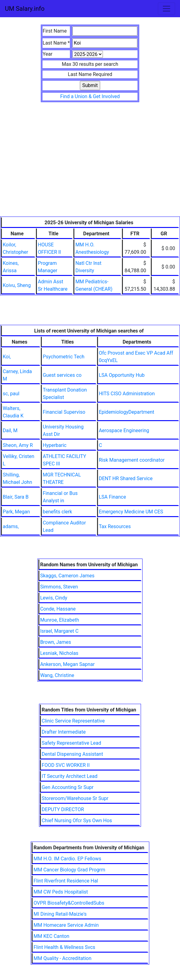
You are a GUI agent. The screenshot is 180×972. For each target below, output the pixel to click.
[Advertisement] (90, 170)
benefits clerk (57, 512)
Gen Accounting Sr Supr (68, 787)
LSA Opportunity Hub (122, 375)
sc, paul (11, 393)
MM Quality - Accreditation (62, 958)
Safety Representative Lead (71, 743)
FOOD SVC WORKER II (66, 765)
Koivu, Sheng (17, 285)
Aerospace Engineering (124, 430)
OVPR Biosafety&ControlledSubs (68, 903)
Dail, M (10, 430)
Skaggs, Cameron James (67, 576)
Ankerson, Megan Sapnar (67, 664)
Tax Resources (115, 526)
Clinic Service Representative (73, 721)
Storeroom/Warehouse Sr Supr (75, 798)
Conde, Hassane (58, 609)
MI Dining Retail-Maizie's (60, 914)
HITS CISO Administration (127, 393)
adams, (11, 526)
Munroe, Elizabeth (59, 620)
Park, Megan (16, 512)
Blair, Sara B (16, 497)
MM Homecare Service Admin (66, 925)
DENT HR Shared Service (126, 478)
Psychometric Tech (63, 357)
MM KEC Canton (51, 936)
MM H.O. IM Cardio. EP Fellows (67, 859)
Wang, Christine (57, 675)
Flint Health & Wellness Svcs (64, 947)
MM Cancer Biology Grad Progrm (69, 870)
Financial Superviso (64, 412)
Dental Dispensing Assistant (72, 754)
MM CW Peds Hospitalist (60, 892)
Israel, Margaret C (59, 631)
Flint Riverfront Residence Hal (65, 881)
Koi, (7, 357)
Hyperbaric (54, 445)
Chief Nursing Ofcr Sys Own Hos (77, 820)
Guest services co (62, 375)
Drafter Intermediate (64, 732)
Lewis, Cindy (53, 598)
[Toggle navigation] (166, 8)
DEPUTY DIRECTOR (63, 809)
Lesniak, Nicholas (59, 653)
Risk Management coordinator (132, 460)
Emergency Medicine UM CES (131, 512)
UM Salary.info (25, 8)
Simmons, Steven (59, 587)
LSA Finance (112, 497)
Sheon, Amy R (18, 445)
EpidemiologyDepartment (126, 412)
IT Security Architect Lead (70, 776)
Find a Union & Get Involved (90, 96)
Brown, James (55, 642)
